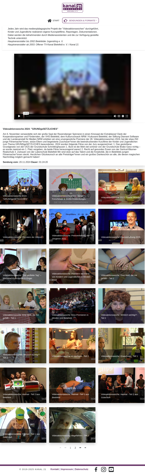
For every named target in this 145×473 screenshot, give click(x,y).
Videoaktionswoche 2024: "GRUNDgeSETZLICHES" (15, 197)
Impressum (67, 469)
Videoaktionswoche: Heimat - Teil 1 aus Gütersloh (21, 435)
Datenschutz (81, 469)
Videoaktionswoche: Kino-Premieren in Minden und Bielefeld (70, 316)
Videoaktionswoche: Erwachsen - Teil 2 (70, 356)
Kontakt (55, 469)
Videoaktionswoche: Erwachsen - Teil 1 (119, 356)
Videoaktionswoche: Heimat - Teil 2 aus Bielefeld (21, 396)
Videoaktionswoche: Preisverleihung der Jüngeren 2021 (71, 237)
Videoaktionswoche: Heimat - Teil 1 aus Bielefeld (70, 396)
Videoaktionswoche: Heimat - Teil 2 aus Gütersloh (119, 396)
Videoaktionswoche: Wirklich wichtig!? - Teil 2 (119, 316)
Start (56, 20)
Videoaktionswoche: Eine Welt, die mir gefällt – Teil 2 (119, 277)
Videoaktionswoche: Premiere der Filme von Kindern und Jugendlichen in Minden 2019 (71, 276)
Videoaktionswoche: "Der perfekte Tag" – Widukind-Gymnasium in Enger (22, 277)
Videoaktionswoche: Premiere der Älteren (22, 237)
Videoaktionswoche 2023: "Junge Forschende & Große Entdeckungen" (69, 197)
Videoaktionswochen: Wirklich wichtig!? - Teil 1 (22, 356)
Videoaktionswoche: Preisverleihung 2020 (120, 237)
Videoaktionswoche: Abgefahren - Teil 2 (70, 435)
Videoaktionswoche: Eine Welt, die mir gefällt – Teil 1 (21, 316)
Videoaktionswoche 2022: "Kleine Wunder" (121, 197)
